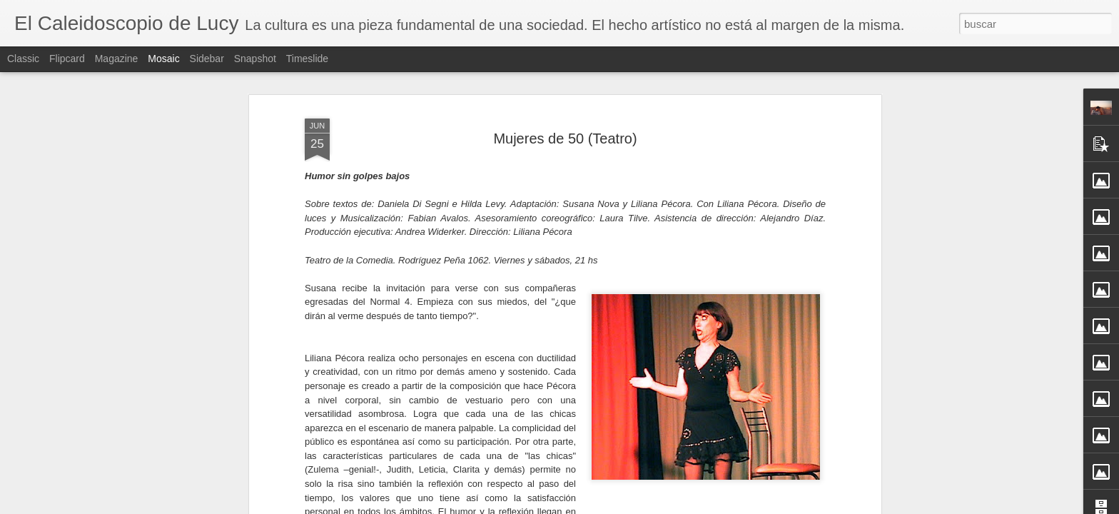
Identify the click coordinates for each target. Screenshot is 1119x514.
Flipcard (67, 58)
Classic (23, 58)
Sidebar (207, 58)
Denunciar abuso (662, 506)
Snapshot (255, 58)
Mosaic (163, 58)
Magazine (116, 58)
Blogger (615, 506)
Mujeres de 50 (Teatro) (565, 108)
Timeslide (307, 58)
